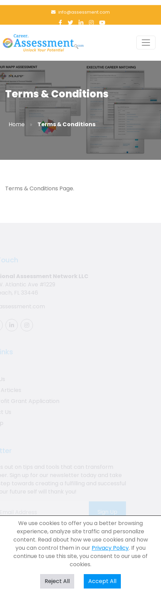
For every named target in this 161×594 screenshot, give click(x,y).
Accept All (102, 581)
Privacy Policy (110, 548)
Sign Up (105, 512)
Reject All (57, 581)
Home (17, 124)
